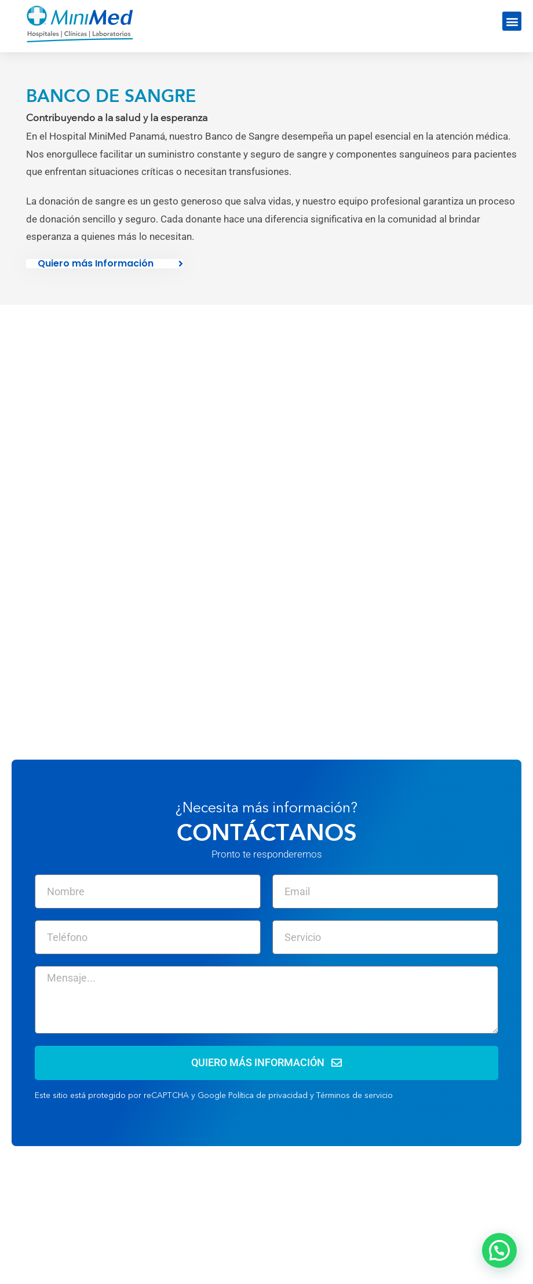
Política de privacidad (268, 1096)
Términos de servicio (354, 1096)
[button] (511, 21)
